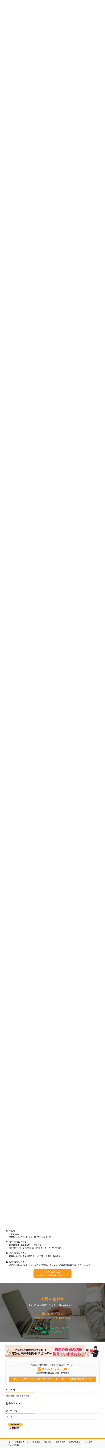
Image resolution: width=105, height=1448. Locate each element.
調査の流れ (60, 1441)
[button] (52, 1273)
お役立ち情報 (13, 1445)
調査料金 (48, 1441)
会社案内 (88, 1441)
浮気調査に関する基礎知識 (17, 1395)
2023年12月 (11, 1416)
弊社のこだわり (21, 1441)
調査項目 (36, 1441)
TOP (9, 1441)
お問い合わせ (75, 1441)
